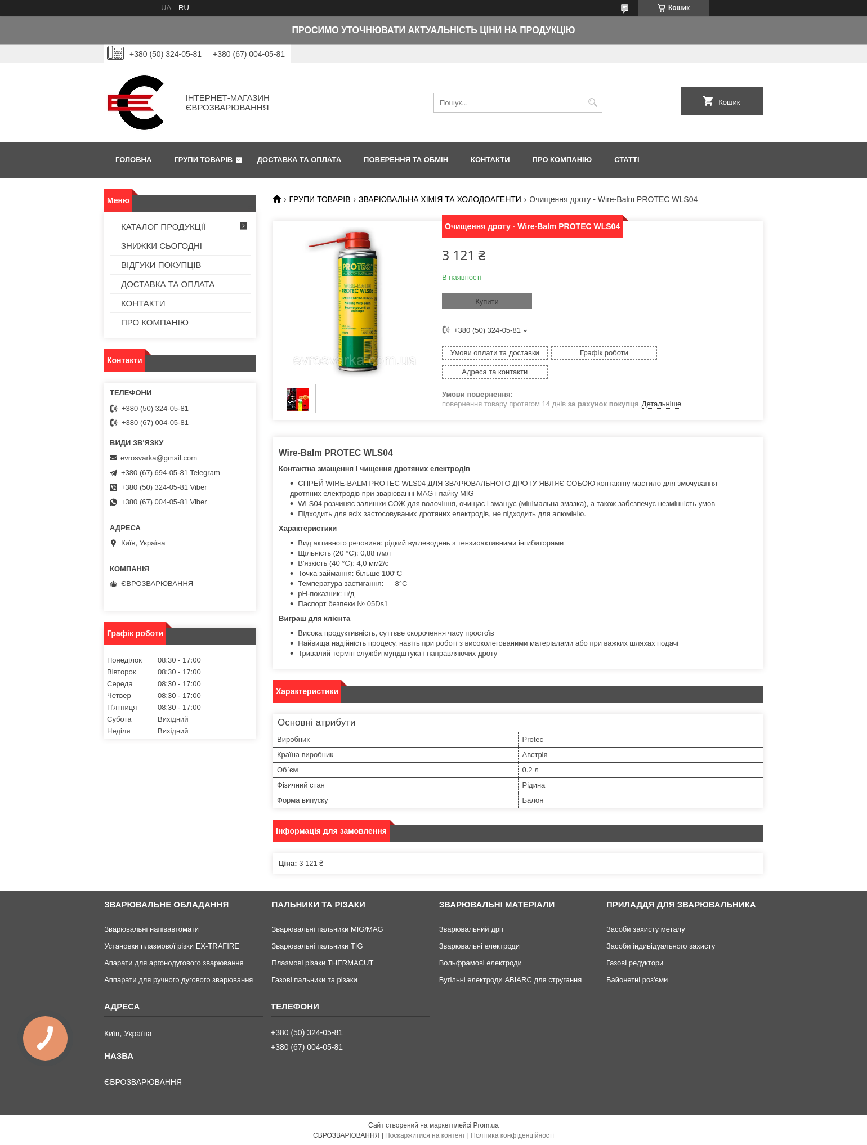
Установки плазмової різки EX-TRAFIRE (171, 945)
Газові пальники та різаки (314, 978)
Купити (487, 301)
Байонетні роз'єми (637, 978)
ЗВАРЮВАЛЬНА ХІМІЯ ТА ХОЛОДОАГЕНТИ (440, 199)
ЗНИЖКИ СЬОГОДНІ (161, 246)
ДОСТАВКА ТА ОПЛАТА (299, 159)
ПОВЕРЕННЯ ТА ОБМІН (406, 159)
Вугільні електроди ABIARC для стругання (510, 978)
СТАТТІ (626, 159)
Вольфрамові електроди (480, 962)
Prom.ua (486, 1124)
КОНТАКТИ (490, 159)
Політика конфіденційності (512, 1134)
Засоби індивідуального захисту (660, 945)
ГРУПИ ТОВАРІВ (203, 159)
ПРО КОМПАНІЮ (562, 159)
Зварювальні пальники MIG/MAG (327, 928)
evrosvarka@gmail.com (158, 458)
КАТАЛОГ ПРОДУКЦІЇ (163, 226)
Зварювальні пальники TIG (317, 945)
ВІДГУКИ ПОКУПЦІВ (161, 265)
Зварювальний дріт (471, 928)
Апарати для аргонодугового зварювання (173, 962)
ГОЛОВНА (133, 159)
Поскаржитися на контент (425, 1134)
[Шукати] (592, 103)
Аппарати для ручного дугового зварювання (178, 978)
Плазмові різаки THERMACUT (322, 962)
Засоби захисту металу (645, 928)
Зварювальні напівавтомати (151, 928)
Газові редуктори (634, 962)
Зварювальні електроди (479, 945)
